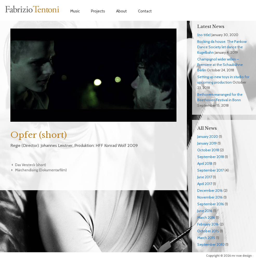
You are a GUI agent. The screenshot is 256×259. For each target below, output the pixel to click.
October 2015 (208, 231)
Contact (145, 11)
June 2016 (204, 210)
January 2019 (207, 143)
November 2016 (210, 197)
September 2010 (211, 244)
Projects (98, 11)
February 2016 (208, 224)
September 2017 (210, 170)
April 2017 (204, 183)
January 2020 (207, 136)
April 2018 (204, 163)
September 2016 (210, 204)
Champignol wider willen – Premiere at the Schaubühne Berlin (220, 64)
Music (75, 11)
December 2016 (210, 190)
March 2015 (206, 237)
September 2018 (210, 156)
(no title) (204, 34)
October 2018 (208, 150)
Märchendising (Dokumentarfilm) (41, 170)
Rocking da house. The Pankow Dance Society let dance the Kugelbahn (222, 47)
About (121, 11)
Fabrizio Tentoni (32, 9)
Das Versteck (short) (30, 165)
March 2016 (206, 217)
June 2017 (204, 177)
